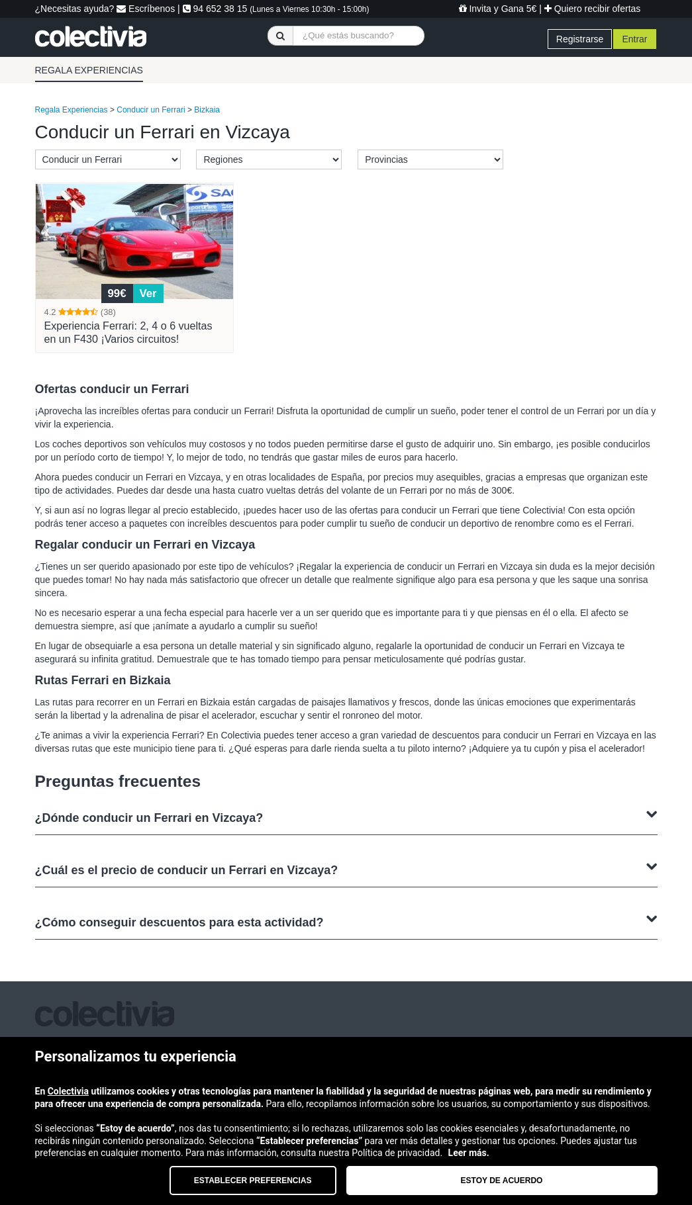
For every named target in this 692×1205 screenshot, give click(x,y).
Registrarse (580, 39)
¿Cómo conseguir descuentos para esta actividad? (346, 921)
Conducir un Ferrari (151, 109)
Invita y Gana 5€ (498, 8)
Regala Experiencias (71, 109)
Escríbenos (146, 8)
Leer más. (468, 1152)
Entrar (634, 39)
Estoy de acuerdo (502, 1180)
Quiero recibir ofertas (592, 8)
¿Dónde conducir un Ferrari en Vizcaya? (346, 816)
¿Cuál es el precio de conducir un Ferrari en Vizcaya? (346, 868)
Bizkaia (207, 109)
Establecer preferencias (253, 1180)
